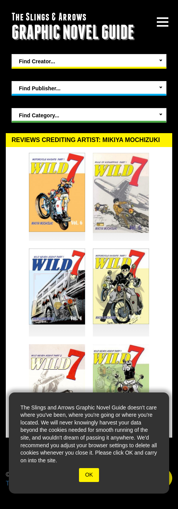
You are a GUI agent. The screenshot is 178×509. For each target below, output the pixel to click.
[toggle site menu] (162, 22)
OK (89, 475)
